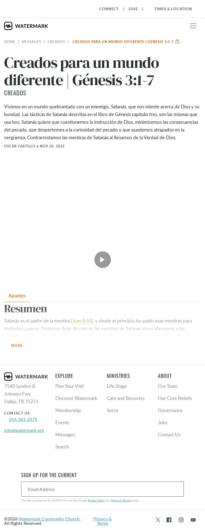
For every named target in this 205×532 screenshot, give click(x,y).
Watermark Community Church (49, 519)
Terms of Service (121, 500)
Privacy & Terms (102, 521)
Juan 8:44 (82, 321)
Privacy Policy (96, 500)
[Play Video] (102, 259)
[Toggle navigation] (193, 25)
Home (9, 41)
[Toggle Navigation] (170, 8)
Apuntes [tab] (17, 295)
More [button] (20, 346)
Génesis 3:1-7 (56, 336)
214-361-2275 (23, 419)
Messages (31, 41)
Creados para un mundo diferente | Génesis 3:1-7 (126, 41)
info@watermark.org (24, 430)
